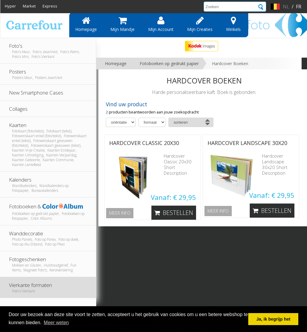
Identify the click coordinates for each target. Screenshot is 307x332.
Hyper (10, 6)
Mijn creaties (200, 24)
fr (298, 6)
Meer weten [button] (56, 322)
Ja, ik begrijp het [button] (273, 319)
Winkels (233, 24)
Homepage (86, 24)
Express (50, 6)
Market (29, 6)
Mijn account (161, 24)
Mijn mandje (122, 24)
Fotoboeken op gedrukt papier (169, 63)
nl (286, 6)
